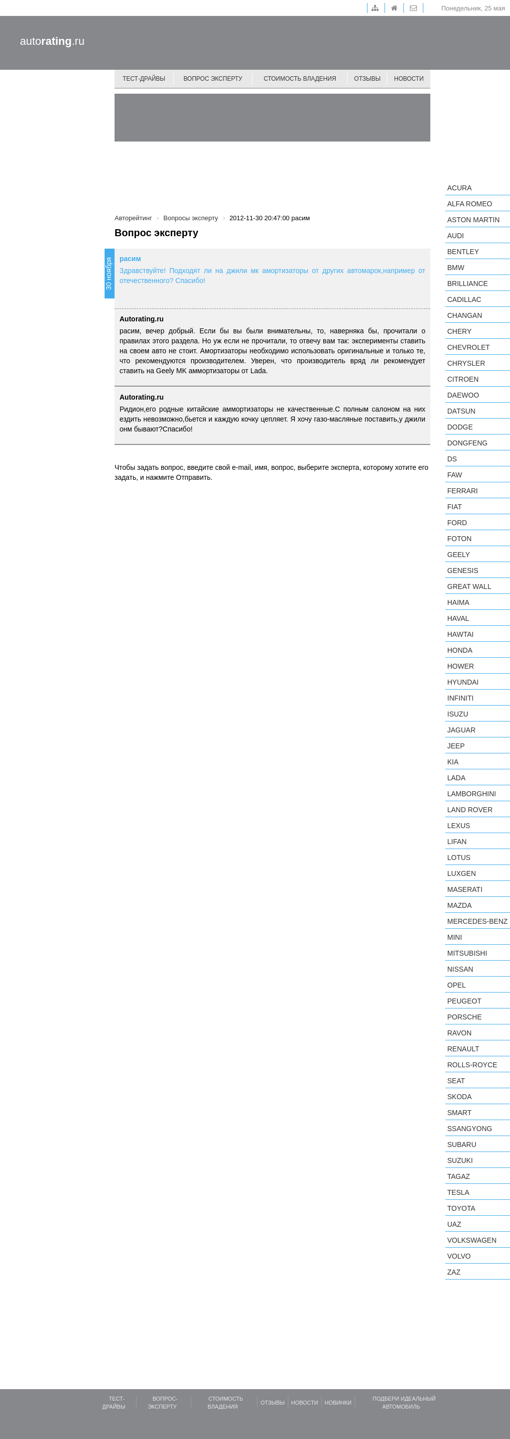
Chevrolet (468, 347)
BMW (455, 268)
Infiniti (460, 698)
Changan (464, 315)
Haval (458, 618)
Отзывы (367, 78)
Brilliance (467, 284)
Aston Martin (473, 220)
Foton (459, 539)
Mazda (459, 905)
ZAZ (453, 1272)
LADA (456, 778)
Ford (457, 523)
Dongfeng (467, 443)
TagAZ (458, 1176)
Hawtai (460, 634)
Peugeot (464, 1001)
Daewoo (463, 395)
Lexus (458, 826)
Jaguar (461, 730)
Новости (408, 78)
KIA (453, 762)
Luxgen (461, 873)
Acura (459, 188)
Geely (458, 555)
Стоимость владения (299, 78)
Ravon (459, 1033)
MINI (454, 937)
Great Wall (469, 586)
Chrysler (466, 363)
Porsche (464, 1017)
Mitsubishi (467, 953)
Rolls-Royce (472, 1065)
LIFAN (457, 842)
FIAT (454, 507)
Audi (455, 236)
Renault (463, 1049)
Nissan (460, 969)
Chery (459, 331)
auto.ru (52, 41)
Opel (456, 985)
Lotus (459, 858)
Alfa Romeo (469, 204)
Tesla (458, 1192)
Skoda (459, 1097)
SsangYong (469, 1129)
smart (459, 1113)
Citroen (463, 379)
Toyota (461, 1208)
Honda (460, 650)
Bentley (463, 252)
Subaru (461, 1145)
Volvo (459, 1256)
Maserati (465, 889)
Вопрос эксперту (213, 78)
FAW (454, 475)
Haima (458, 602)
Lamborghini (471, 794)
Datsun (461, 411)
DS (452, 459)
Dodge (460, 427)
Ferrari (462, 491)
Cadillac (464, 299)
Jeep (456, 746)
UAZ (454, 1224)
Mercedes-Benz (477, 921)
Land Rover (470, 810)
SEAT (456, 1081)
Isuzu (457, 714)
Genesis (462, 571)
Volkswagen (472, 1240)
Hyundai (463, 682)
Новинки (338, 1403)
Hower (460, 666)
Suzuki (460, 1160)
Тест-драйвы (144, 78)
